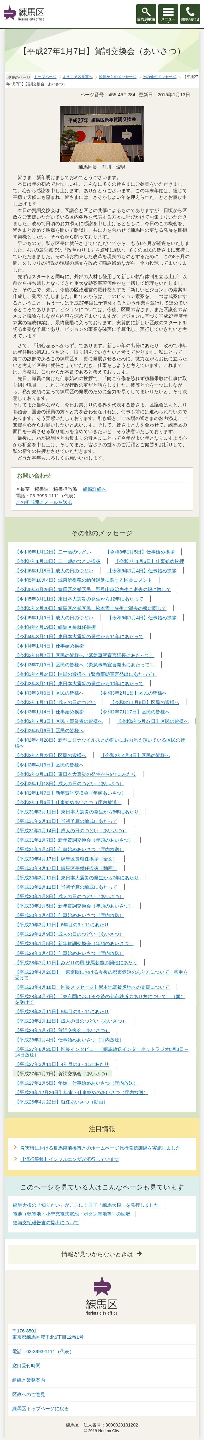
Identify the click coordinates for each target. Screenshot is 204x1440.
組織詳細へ (94, 489)
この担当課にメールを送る (44, 502)
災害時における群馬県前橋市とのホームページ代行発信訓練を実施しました (100, 1148)
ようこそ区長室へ (77, 77)
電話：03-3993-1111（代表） (43, 1351)
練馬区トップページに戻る (40, 1408)
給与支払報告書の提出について (46, 1222)
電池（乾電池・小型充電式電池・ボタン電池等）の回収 (72, 1213)
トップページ (45, 77)
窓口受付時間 (26, 1365)
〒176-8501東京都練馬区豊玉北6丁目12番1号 (48, 1334)
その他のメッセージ (159, 77)
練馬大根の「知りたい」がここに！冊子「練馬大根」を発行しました (86, 1205)
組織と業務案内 (28, 1380)
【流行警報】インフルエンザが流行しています (69, 1159)
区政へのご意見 (28, 1394)
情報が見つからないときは (97, 1254)
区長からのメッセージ (118, 77)
